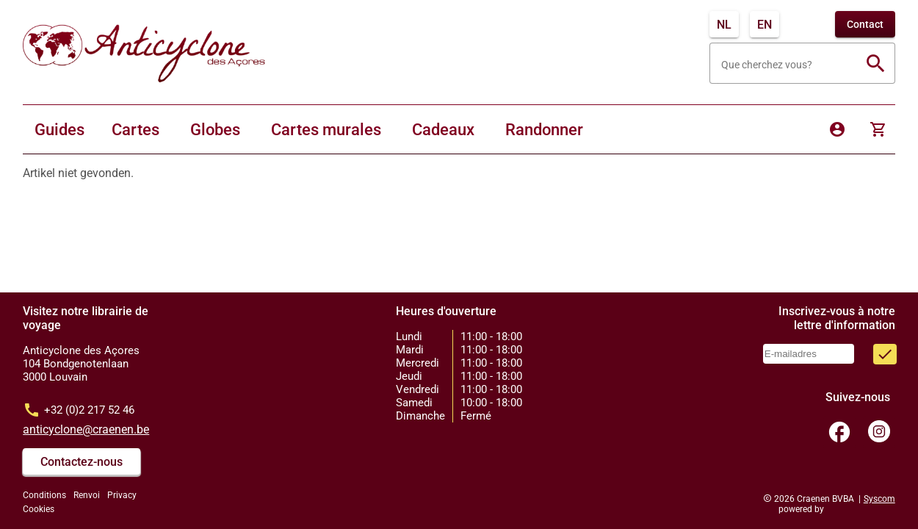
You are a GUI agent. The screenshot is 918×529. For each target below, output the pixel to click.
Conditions (44, 495)
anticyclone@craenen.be (86, 429)
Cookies (38, 509)
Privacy (122, 495)
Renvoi (86, 495)
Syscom (879, 499)
